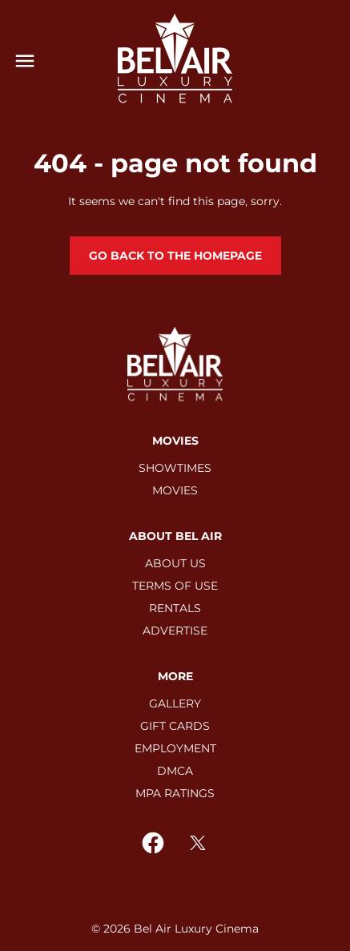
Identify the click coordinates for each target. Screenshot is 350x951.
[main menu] (25, 61)
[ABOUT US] (175, 563)
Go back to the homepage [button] (175, 255)
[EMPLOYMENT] (175, 748)
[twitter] (198, 843)
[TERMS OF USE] (175, 585)
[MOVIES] (175, 490)
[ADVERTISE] (175, 630)
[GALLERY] (175, 703)
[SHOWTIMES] (175, 468)
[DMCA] (175, 771)
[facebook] (153, 843)
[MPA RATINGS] (175, 793)
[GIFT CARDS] (175, 726)
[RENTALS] (175, 608)
